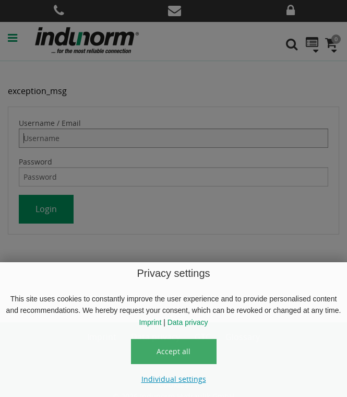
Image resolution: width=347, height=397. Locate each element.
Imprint (150, 322)
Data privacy (187, 322)
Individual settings (173, 379)
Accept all (173, 351)
